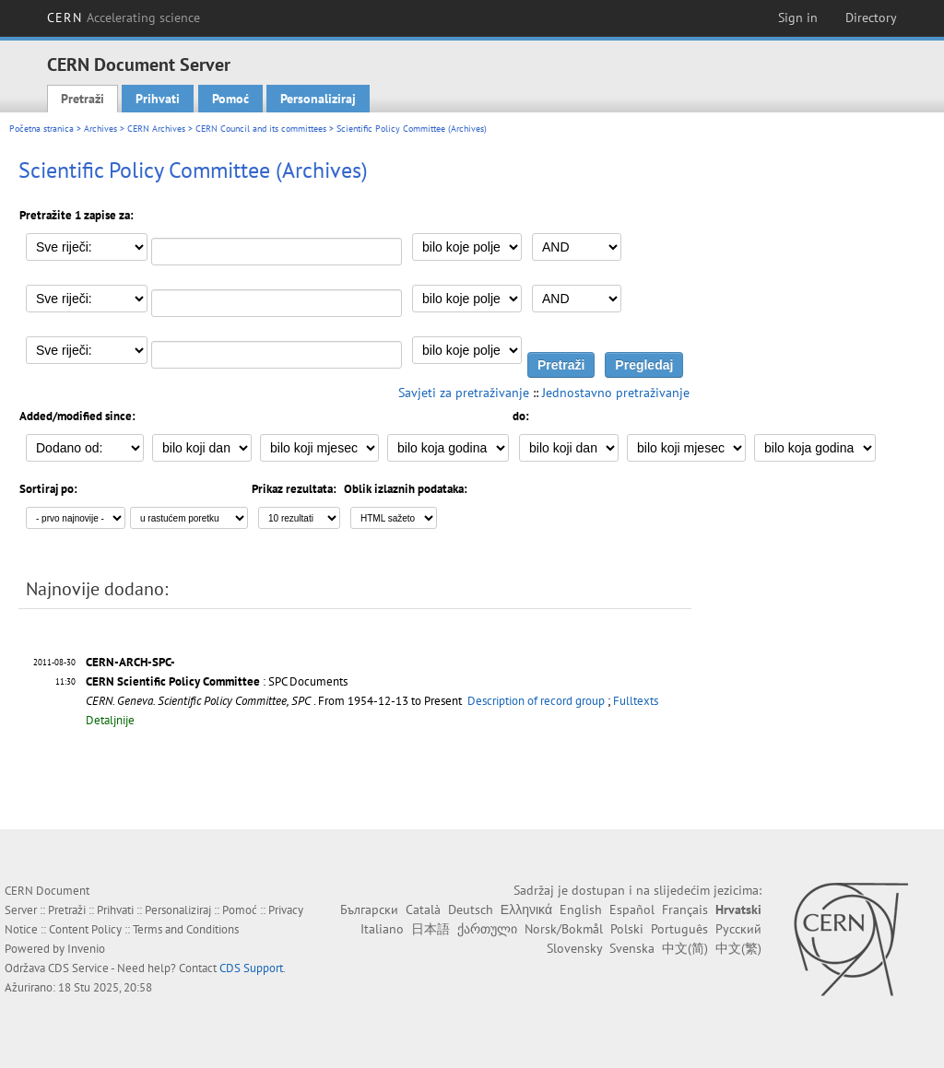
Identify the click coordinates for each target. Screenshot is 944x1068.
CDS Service (78, 968)
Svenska (632, 948)
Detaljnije (110, 720)
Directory (871, 17)
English (581, 909)
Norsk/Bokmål (564, 929)
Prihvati (158, 98)
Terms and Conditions (186, 929)
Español (632, 909)
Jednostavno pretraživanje (616, 392)
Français (685, 909)
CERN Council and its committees (260, 129)
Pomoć (230, 98)
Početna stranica (41, 129)
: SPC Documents (217, 681)
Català (423, 909)
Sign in (798, 17)
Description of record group (536, 701)
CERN (123, 17)
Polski (626, 929)
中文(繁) (738, 948)
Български (369, 909)
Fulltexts (635, 701)
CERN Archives (156, 129)
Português (679, 929)
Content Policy (85, 929)
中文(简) (685, 948)
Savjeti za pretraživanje (463, 392)
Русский (738, 929)
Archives (100, 129)
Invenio (86, 949)
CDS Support (251, 968)
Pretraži (82, 98)
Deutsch (470, 909)
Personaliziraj (318, 98)
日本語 (430, 929)
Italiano (382, 929)
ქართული (487, 929)
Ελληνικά (526, 909)
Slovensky (574, 948)
